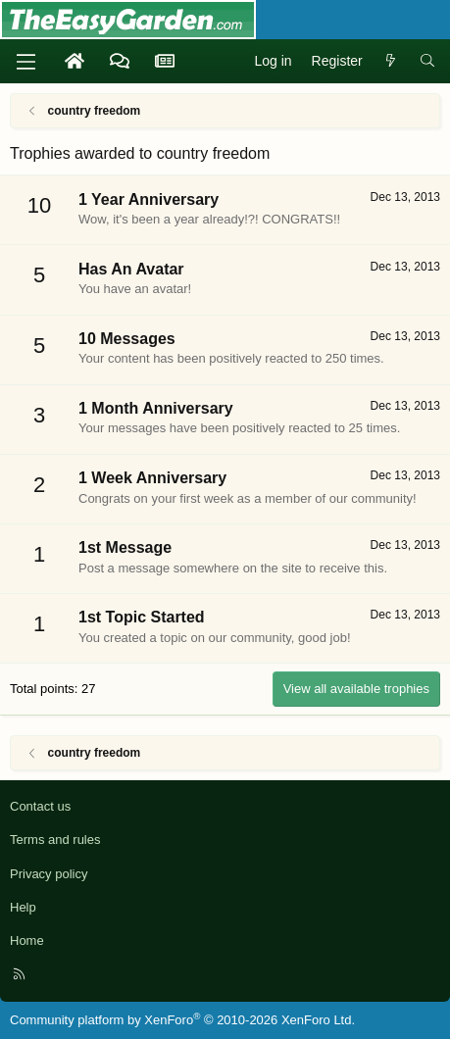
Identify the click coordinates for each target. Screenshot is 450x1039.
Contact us (40, 806)
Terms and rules (55, 839)
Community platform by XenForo (182, 1020)
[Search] (427, 61)
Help (23, 907)
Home (27, 940)
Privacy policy (48, 873)
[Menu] (25, 61)
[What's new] (391, 61)
